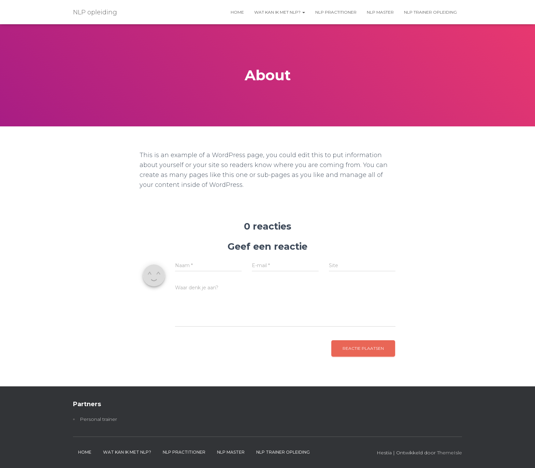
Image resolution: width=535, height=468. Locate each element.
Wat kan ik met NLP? (279, 12)
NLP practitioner (336, 12)
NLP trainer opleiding (430, 12)
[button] (303, 12)
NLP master (380, 12)
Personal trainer (98, 419)
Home (237, 12)
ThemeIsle (449, 453)
